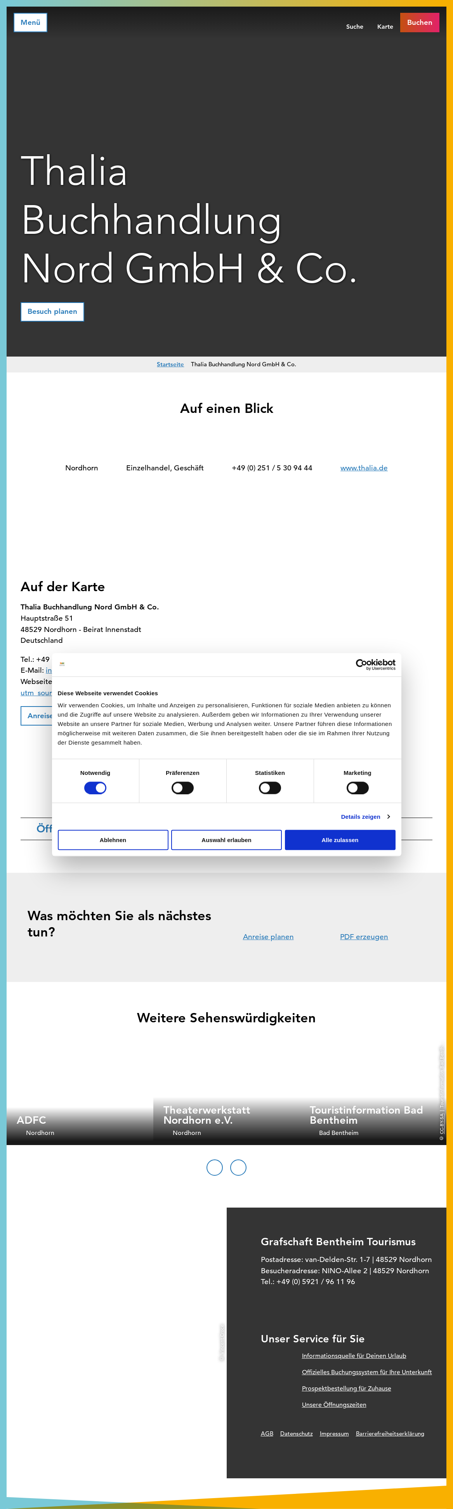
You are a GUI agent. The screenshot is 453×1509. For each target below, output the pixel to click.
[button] (52, 312)
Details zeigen (360, 816)
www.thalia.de (364, 467)
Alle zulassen (339, 840)
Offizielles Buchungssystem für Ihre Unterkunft (367, 1372)
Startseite (170, 364)
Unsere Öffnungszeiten (334, 1405)
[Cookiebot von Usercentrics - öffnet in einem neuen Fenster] (362, 664)
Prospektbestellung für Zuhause (346, 1388)
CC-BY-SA (441, 1124)
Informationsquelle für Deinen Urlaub (354, 1356)
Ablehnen (113, 840)
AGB (267, 1433)
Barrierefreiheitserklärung (390, 1433)
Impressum (334, 1433)
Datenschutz (296, 1433)
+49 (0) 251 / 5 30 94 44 (272, 467)
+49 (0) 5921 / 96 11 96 (315, 1281)
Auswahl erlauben (226, 840)
